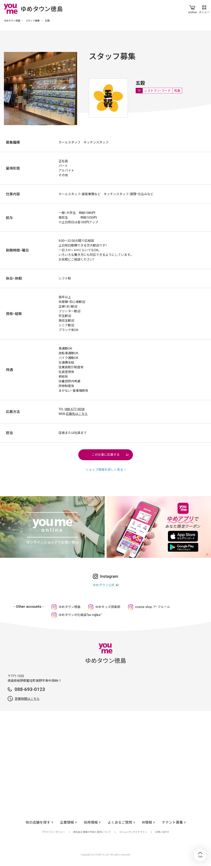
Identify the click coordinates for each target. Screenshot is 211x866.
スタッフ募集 (33, 20)
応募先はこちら (77, 414)
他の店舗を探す (38, 822)
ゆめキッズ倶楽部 (107, 607)
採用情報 (91, 822)
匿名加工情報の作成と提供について (92, 832)
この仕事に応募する (106, 455)
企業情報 (67, 822)
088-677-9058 (75, 409)
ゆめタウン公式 (104, 585)
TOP (200, 855)
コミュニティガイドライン (133, 832)
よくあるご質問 (120, 822)
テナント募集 (172, 822)
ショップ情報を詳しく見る (104, 470)
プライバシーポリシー (53, 832)
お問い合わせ (162, 832)
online (192, 8)
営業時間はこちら (27, 699)
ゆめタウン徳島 (12, 20)
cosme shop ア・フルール (152, 607)
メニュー (204, 8)
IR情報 (147, 822)
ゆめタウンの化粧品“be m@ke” (80, 615)
